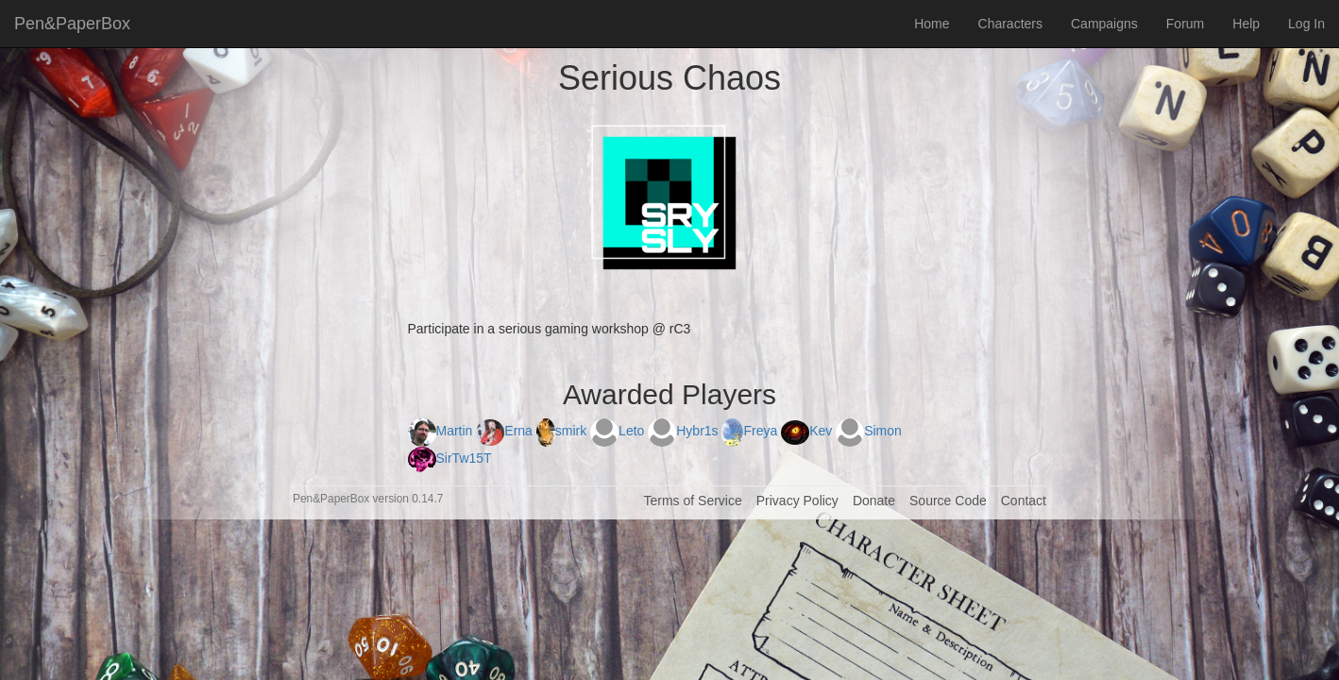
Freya (751, 430)
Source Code (948, 500)
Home (931, 23)
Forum (1185, 23)
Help (1246, 23)
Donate (874, 500)
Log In (1306, 23)
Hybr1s (684, 430)
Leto (619, 430)
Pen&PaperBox (72, 23)
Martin (442, 430)
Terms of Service (692, 500)
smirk (563, 430)
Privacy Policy (797, 500)
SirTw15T (450, 458)
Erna (505, 430)
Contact (1023, 500)
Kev (808, 430)
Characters (1010, 23)
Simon (869, 430)
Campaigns (1104, 23)
